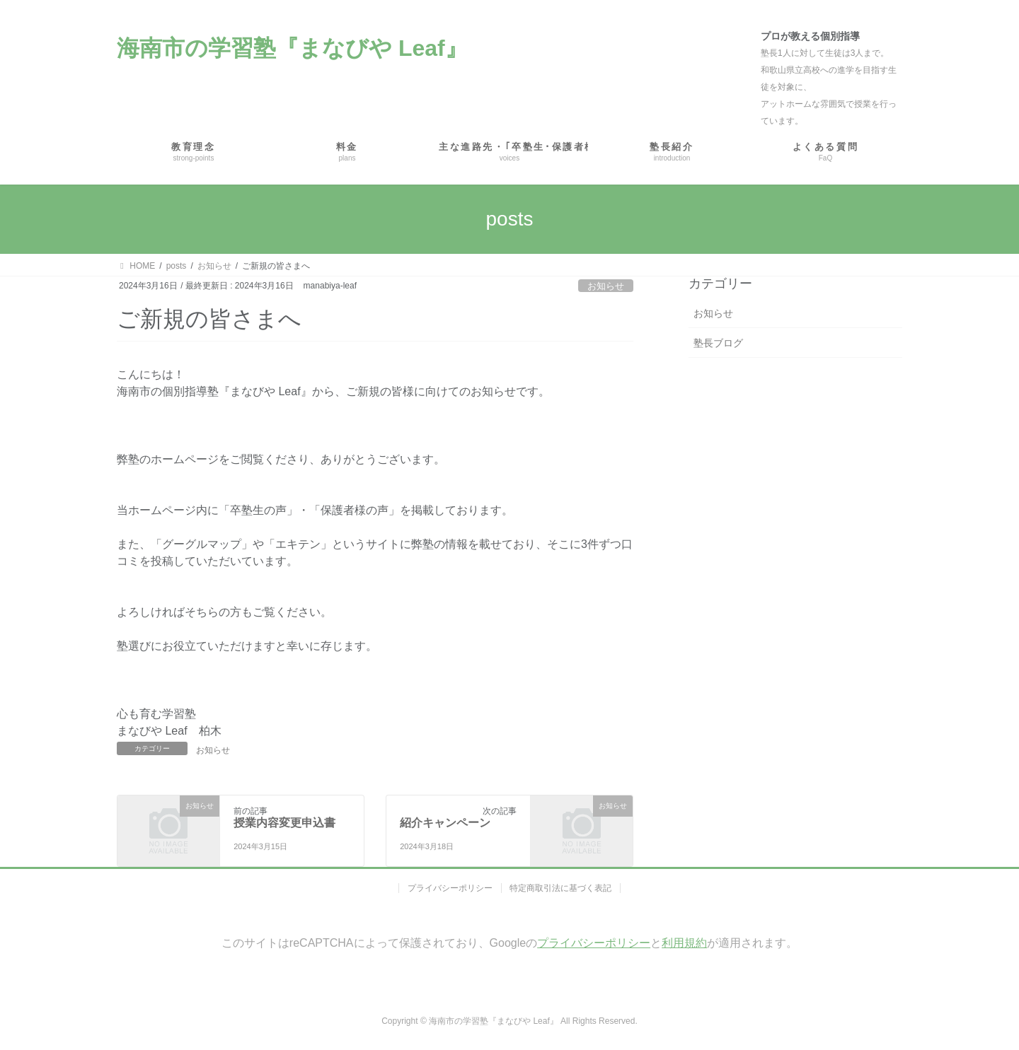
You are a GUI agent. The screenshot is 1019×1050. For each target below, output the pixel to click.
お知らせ (605, 286)
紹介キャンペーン (445, 823)
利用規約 (684, 943)
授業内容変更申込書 (284, 823)
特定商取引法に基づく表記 (561, 888)
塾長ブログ (718, 343)
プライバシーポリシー (450, 888)
